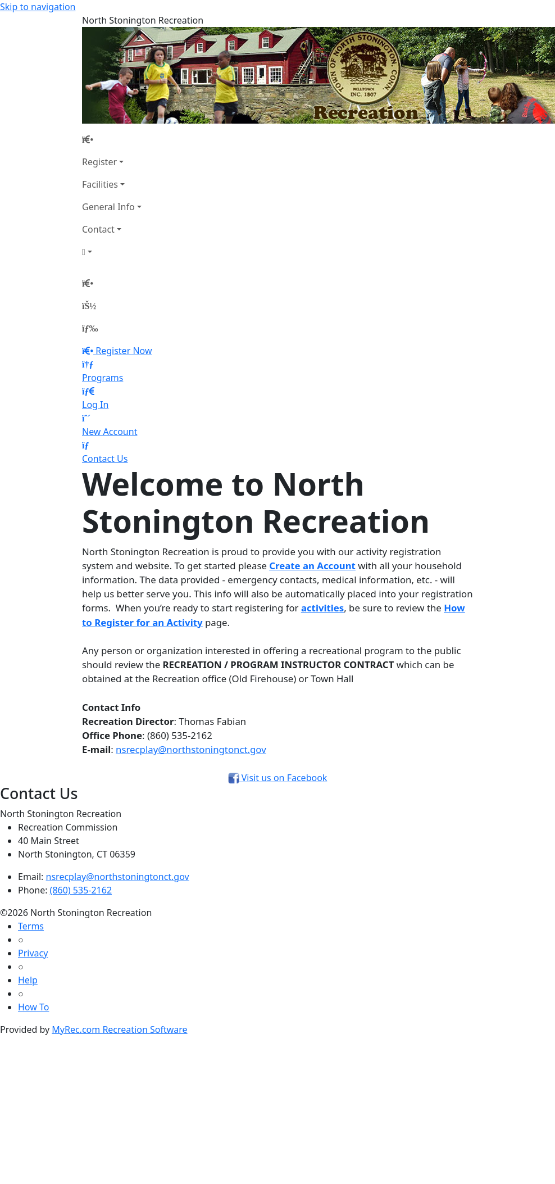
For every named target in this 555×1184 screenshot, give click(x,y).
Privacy (33, 953)
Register (99, 162)
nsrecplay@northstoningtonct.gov (191, 749)
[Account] (112, 252)
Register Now (123, 350)
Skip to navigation (37, 7)
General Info (108, 207)
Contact (98, 229)
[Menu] (90, 328)
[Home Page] (112, 139)
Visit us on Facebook (277, 778)
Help (28, 980)
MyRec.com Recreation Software (119, 1029)
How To (33, 1007)
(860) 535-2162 (81, 890)
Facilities (100, 184)
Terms (31, 926)
